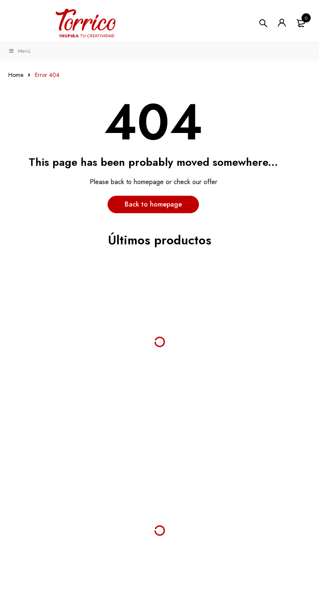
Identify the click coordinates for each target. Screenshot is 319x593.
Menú (19, 51)
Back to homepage (153, 204)
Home (15, 75)
